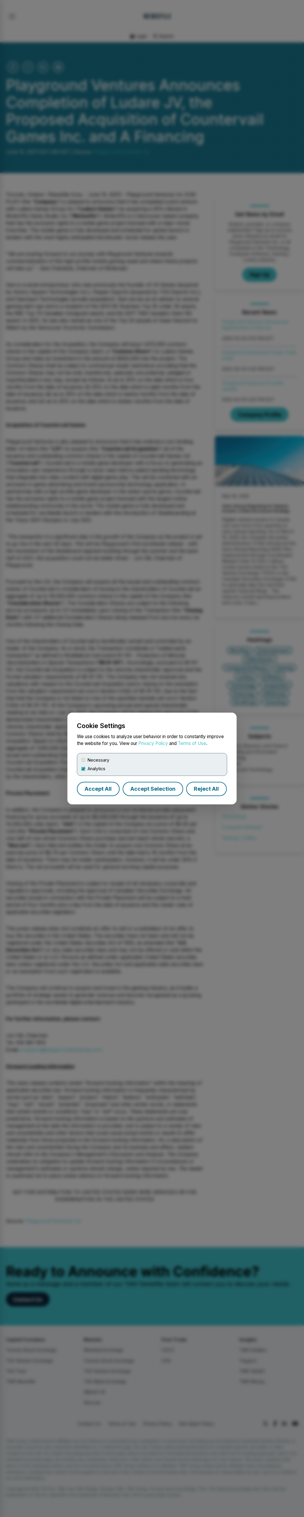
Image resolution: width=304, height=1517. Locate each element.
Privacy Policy (153, 743)
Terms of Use (192, 743)
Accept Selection (152, 789)
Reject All (206, 789)
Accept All (98, 789)
